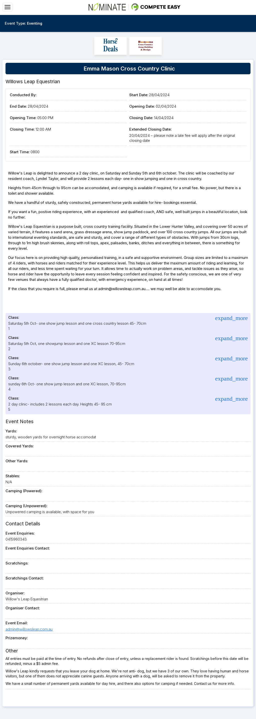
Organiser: (15, 593)
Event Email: (17, 623)
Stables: (13, 476)
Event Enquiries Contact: (28, 548)
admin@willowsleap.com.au (29, 629)
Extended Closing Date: (150, 129)
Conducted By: (23, 94)
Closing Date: (141, 117)
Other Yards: (17, 461)
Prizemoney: (17, 638)
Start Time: (20, 152)
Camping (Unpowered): (27, 505)
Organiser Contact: (23, 608)
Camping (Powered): (24, 490)
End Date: (18, 106)
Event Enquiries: (20, 533)
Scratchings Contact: (25, 578)
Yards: (11, 431)
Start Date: (138, 94)
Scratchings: (17, 563)
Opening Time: (23, 117)
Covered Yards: (20, 446)
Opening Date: (142, 106)
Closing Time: (22, 129)
